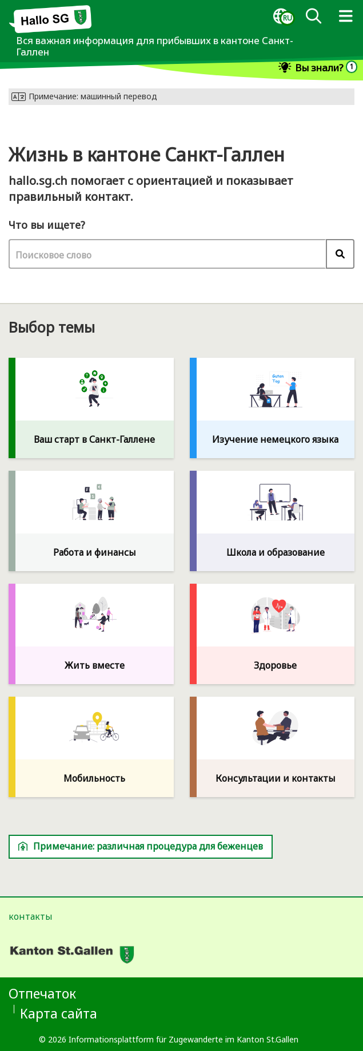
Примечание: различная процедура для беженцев (140, 846)
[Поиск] (313, 16)
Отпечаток (42, 993)
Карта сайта (58, 1013)
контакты (31, 916)
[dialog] (280, 16)
